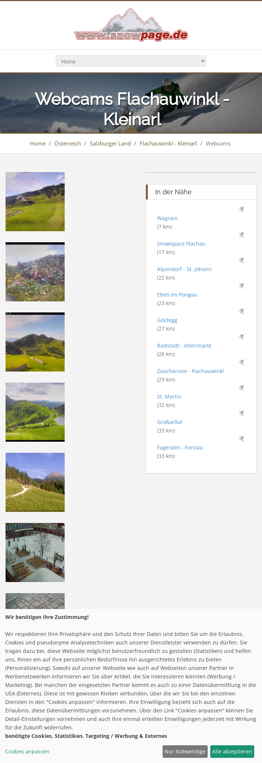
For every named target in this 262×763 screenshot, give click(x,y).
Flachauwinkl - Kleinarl (168, 143)
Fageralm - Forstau (180, 447)
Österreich (67, 143)
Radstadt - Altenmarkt (184, 345)
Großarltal (169, 421)
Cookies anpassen (27, 751)
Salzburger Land (110, 143)
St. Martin (169, 396)
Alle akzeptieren (232, 751)
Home (37, 143)
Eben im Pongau (177, 294)
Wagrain (167, 218)
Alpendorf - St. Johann (184, 269)
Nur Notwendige (184, 751)
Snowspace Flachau (181, 243)
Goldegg (167, 320)
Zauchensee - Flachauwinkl (190, 370)
